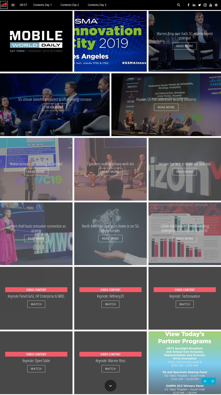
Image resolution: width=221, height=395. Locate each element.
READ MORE (184, 46)
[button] (4, 5)
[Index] (13, 5)
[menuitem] (42, 5)
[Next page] (212, 381)
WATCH (36, 304)
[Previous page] (205, 381)
